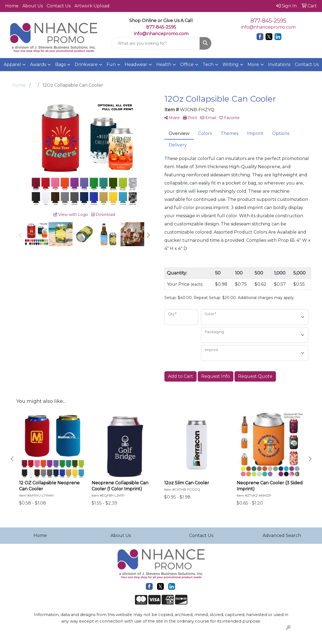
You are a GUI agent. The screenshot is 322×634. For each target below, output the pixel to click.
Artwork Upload (92, 5)
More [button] (253, 64)
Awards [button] (38, 64)
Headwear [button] (136, 64)
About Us (32, 5)
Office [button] (187, 64)
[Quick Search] (155, 43)
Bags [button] (60, 64)
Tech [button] (208, 64)
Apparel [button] (12, 64)
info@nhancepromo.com (161, 33)
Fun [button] (111, 64)
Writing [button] (230, 64)
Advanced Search (282, 535)
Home (12, 5)
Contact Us (59, 5)
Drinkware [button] (86, 64)
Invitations (279, 64)
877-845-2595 (268, 20)
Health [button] (163, 64)
